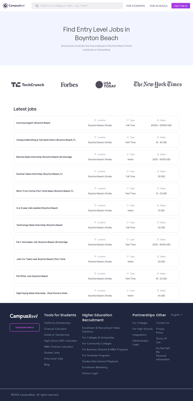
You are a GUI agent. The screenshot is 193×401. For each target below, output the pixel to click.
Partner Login (90, 373)
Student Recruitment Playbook (100, 361)
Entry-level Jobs (53, 359)
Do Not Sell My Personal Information (163, 354)
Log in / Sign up (180, 6)
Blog (47, 364)
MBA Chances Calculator (58, 347)
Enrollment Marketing (94, 367)
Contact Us (162, 323)
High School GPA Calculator (60, 341)
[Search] (77, 5)
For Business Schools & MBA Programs (105, 349)
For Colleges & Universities (98, 337)
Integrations (139, 335)
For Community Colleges (96, 343)
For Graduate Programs (96, 355)
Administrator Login (140, 343)
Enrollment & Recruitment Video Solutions (101, 330)
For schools (158, 6)
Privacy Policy (160, 331)
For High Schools (142, 329)
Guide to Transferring (56, 335)
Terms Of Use (161, 340)
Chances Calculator (55, 329)
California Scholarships (57, 323)
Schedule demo (24, 327)
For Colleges (140, 323)
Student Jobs (52, 353)
